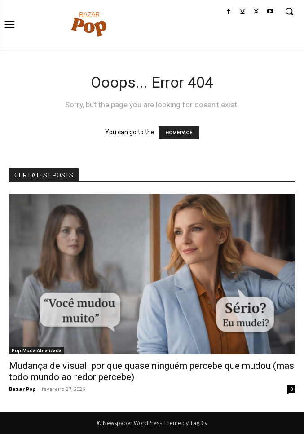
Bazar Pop (22, 388)
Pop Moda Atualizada (37, 350)
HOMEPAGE (178, 133)
